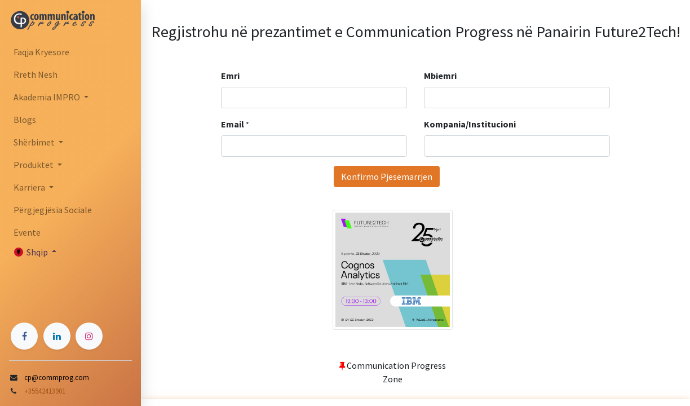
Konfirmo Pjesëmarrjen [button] (386, 176)
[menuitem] (70, 52)
